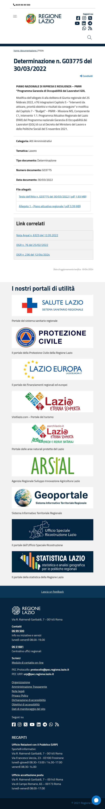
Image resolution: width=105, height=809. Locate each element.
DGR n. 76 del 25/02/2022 (32, 245)
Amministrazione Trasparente (29, 687)
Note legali (18, 691)
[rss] (90, 28)
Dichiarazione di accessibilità (29, 700)
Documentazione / (29, 50)
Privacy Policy (20, 695)
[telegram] (90, 23)
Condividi (86, 76)
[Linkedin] (84, 23)
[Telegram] (45, 724)
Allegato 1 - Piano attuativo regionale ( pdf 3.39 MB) (50, 206)
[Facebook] (78, 18)
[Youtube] (77, 23)
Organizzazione (21, 682)
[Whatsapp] (84, 28)
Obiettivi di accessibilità (26, 704)
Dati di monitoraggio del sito (28, 709)
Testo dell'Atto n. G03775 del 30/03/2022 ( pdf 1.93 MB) (52, 196)
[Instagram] (84, 18)
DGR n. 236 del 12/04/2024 (33, 254)
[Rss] (57, 724)
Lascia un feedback (52, 592)
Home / (17, 50)
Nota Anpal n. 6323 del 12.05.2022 (37, 235)
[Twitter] (90, 18)
